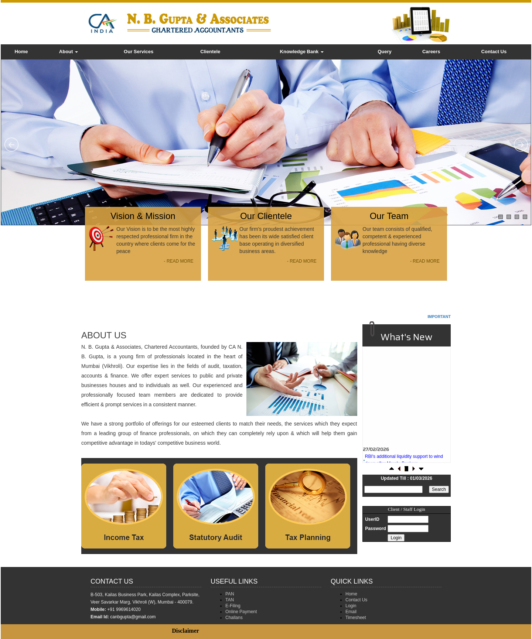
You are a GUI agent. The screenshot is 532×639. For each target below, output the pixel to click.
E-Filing (233, 605)
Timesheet (355, 617)
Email (351, 611)
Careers (431, 51)
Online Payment (241, 611)
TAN (229, 599)
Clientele (210, 51)
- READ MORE (179, 261)
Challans (234, 617)
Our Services (138, 51)
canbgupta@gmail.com (133, 616)
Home (21, 51)
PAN (229, 594)
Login (350, 605)
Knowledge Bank (302, 51)
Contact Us (494, 51)
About (68, 51)
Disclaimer (185, 631)
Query (385, 51)
